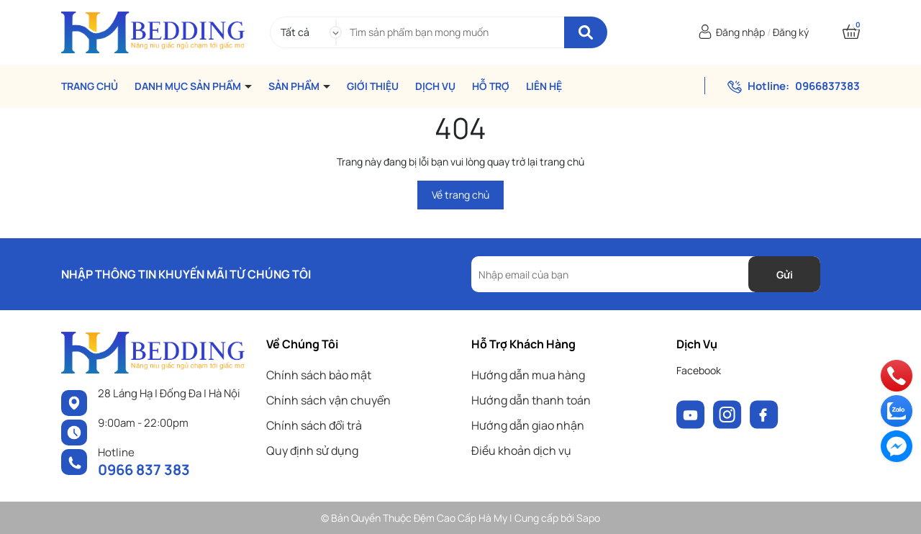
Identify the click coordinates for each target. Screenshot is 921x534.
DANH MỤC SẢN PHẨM (189, 86)
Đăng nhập (740, 32)
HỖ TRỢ (490, 86)
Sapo (588, 518)
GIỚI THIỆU (373, 86)
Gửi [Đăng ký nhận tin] (784, 274)
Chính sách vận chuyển (328, 400)
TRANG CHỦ (89, 86)
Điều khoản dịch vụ (521, 450)
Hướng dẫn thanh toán (531, 400)
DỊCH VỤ (435, 86)
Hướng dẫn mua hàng (528, 375)
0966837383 (827, 86)
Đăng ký (791, 32)
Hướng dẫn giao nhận (527, 425)
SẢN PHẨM (295, 86)
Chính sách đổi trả (314, 425)
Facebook (698, 370)
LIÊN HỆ (544, 86)
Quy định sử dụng (312, 450)
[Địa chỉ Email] (645, 274)
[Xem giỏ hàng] (851, 32)
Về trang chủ (460, 195)
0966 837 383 (144, 469)
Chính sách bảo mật (318, 375)
